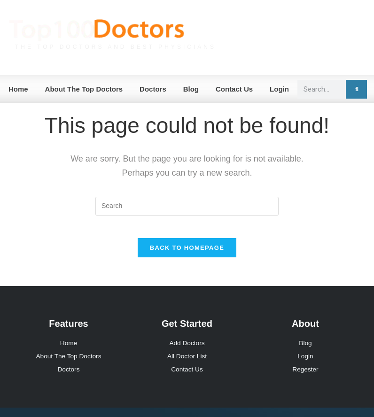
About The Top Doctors (84, 89)
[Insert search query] (187, 206)
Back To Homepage (187, 253)
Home (18, 89)
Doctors (153, 89)
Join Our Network (327, 47)
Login (279, 89)
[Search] (356, 89)
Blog (191, 89)
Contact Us (234, 89)
